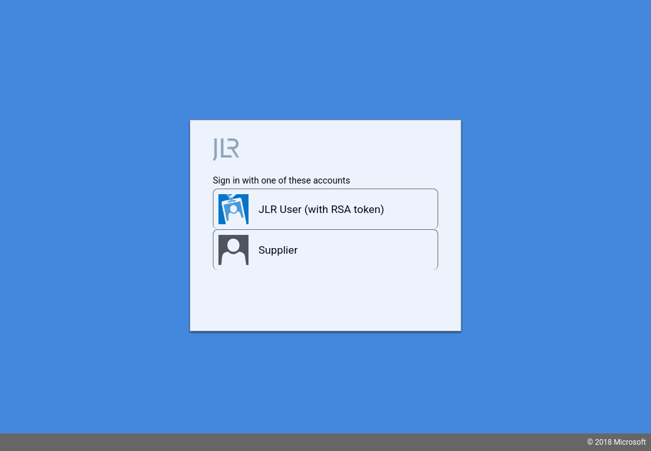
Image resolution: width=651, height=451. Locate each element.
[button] (325, 209)
